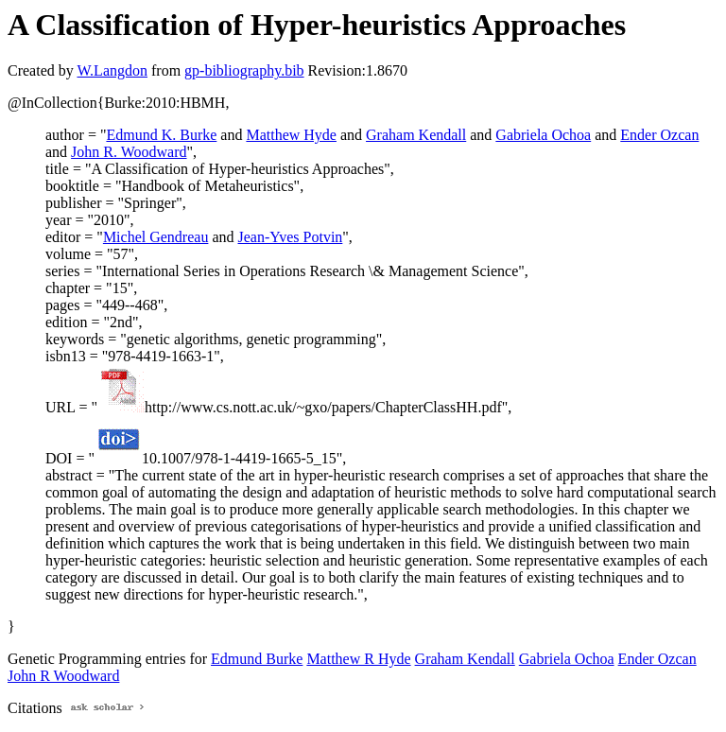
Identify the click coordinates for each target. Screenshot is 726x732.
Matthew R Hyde (358, 659)
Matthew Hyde (291, 135)
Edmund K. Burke (161, 135)
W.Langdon (112, 70)
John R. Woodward (128, 152)
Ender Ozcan (659, 135)
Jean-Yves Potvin (290, 237)
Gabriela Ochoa (543, 135)
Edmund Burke (256, 659)
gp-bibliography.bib (244, 70)
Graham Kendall (416, 135)
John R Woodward (63, 676)
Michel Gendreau (156, 237)
